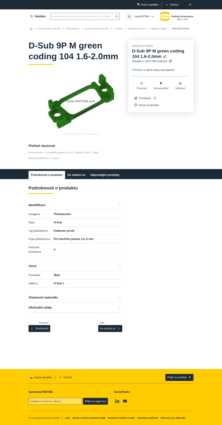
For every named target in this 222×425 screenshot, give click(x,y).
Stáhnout (180, 86)
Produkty (118, 28)
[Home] (31, 28)
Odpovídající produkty (104, 174)
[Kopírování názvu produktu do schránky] (164, 57)
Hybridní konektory (137, 28)
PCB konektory (73, 28)
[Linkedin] (117, 401)
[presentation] (171, 4)
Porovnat (142, 86)
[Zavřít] (190, 4)
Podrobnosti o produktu (47, 174)
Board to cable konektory (97, 28)
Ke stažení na (76, 174)
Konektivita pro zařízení (49, 28)
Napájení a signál (159, 28)
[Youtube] (125, 401)
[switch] (141, 83)
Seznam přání (161, 86)
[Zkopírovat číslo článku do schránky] (170, 61)
